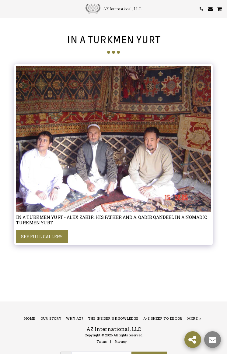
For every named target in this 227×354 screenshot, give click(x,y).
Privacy (121, 341)
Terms (101, 341)
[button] (7, 9)
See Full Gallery (42, 237)
